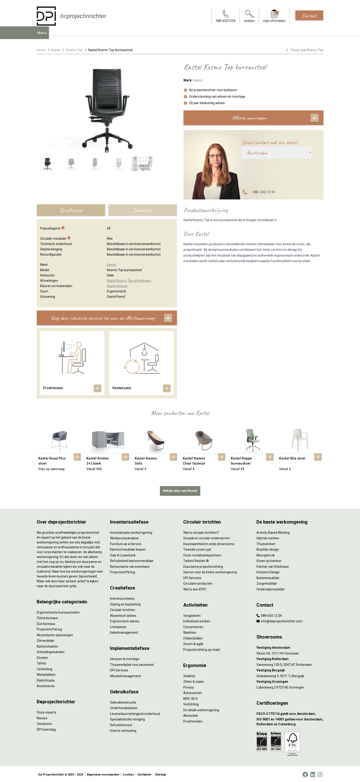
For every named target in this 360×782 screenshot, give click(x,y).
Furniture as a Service (125, 543)
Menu (43, 36)
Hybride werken (267, 537)
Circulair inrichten (122, 609)
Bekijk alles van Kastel (180, 490)
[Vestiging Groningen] (289, 680)
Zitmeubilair (45, 640)
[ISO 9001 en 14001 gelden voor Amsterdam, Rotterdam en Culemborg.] (289, 721)
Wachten (189, 631)
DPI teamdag (46, 728)
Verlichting (44, 668)
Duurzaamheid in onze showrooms (208, 543)
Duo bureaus (46, 623)
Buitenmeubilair (268, 577)
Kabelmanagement (124, 631)
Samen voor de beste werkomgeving (210, 571)
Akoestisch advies (123, 615)
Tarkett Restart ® (196, 560)
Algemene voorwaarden (103, 773)
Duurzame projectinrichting (203, 566)
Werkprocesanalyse (124, 537)
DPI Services (119, 669)
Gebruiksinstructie (123, 701)
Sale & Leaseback (123, 554)
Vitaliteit (189, 675)
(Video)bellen (193, 637)
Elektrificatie (46, 679)
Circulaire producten (198, 582)
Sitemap (160, 773)
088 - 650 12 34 (264, 192)
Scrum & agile (193, 643)
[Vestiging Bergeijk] (289, 669)
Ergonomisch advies (124, 620)
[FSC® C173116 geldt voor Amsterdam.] (289, 713)
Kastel (55, 50)
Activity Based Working (273, 532)
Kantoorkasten (47, 645)
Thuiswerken (265, 543)
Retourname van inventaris (129, 566)
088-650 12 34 (269, 615)
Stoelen (42, 657)
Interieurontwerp (122, 597)
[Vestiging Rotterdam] (289, 658)
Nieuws (42, 717)
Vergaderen (192, 615)
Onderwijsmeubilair (270, 588)
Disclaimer (144, 773)
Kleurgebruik (265, 554)
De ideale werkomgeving (201, 709)
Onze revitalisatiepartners (202, 554)
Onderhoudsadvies (123, 707)
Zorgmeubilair (266, 582)
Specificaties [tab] (71, 210)
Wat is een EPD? (195, 588)
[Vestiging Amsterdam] (289, 646)
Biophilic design (267, 548)
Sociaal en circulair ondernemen (206, 537)
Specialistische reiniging (127, 718)
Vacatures (44, 723)
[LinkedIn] (312, 773)
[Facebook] (305, 773)
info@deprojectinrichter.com (279, 620)
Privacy (188, 686)
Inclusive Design (268, 571)
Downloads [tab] (142, 210)
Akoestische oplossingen (55, 634)
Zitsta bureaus (47, 617)
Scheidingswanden (50, 651)
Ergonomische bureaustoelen (58, 611)
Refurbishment (121, 724)
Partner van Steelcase (272, 566)
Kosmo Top (74, 50)
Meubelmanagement (125, 675)
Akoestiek (190, 715)
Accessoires (46, 685)
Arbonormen (192, 692)
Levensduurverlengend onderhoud (135, 713)
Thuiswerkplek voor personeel (132, 664)
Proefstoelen (192, 720)
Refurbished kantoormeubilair (132, 560)
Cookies (128, 773)
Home (41, 50)
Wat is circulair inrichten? (201, 532)
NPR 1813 (190, 698)
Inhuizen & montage (124, 658)
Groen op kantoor (269, 560)
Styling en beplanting (125, 603)
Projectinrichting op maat (201, 649)
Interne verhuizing (123, 730)
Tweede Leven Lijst (197, 548)
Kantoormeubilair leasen (128, 548)
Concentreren (193, 626)
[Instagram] (320, 773)
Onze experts (46, 711)
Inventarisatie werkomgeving (131, 532)
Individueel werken (196, 620)
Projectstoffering (49, 628)
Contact (309, 15)
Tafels (41, 662)
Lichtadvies (118, 626)
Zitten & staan (193, 681)
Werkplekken (46, 674)
